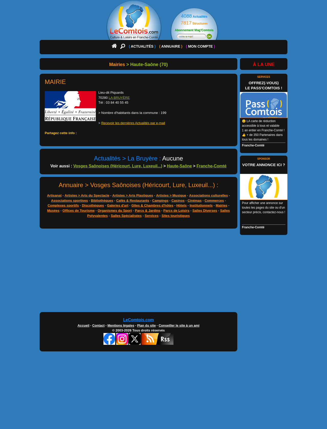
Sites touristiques (175, 216)
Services (151, 216)
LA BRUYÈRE (119, 98)
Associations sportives (69, 200)
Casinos (177, 200)
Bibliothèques (102, 200)
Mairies (221, 205)
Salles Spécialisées (126, 216)
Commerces (214, 200)
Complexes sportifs (63, 205)
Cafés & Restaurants (132, 200)
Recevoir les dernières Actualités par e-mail (133, 123)
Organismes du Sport (115, 210)
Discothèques (93, 205)
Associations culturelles (208, 195)
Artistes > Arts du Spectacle (87, 195)
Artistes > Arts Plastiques (132, 195)
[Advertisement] (163, 271)
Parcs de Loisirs (176, 210)
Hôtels (181, 205)
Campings (160, 200)
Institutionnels (201, 205)
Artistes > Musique (171, 195)
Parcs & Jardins (147, 210)
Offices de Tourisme (79, 210)
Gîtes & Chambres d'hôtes (152, 205)
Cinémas (195, 200)
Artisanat (54, 195)
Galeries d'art (118, 205)
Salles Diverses (204, 210)
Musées (53, 210)
